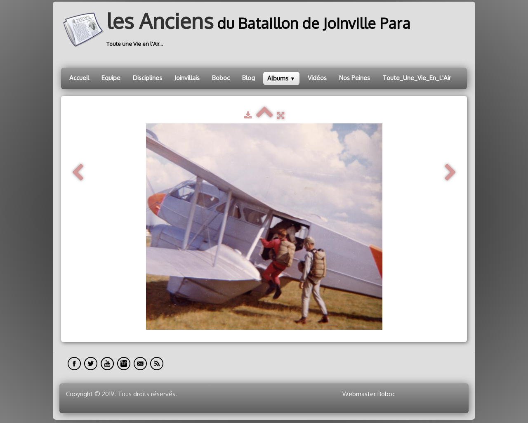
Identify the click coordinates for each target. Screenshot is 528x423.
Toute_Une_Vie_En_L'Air (416, 78)
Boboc (221, 78)
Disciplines (147, 78)
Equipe (110, 78)
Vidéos (317, 78)
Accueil (79, 78)
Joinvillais (187, 78)
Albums (281, 78)
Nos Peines (354, 78)
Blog (248, 78)
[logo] (239, 29)
